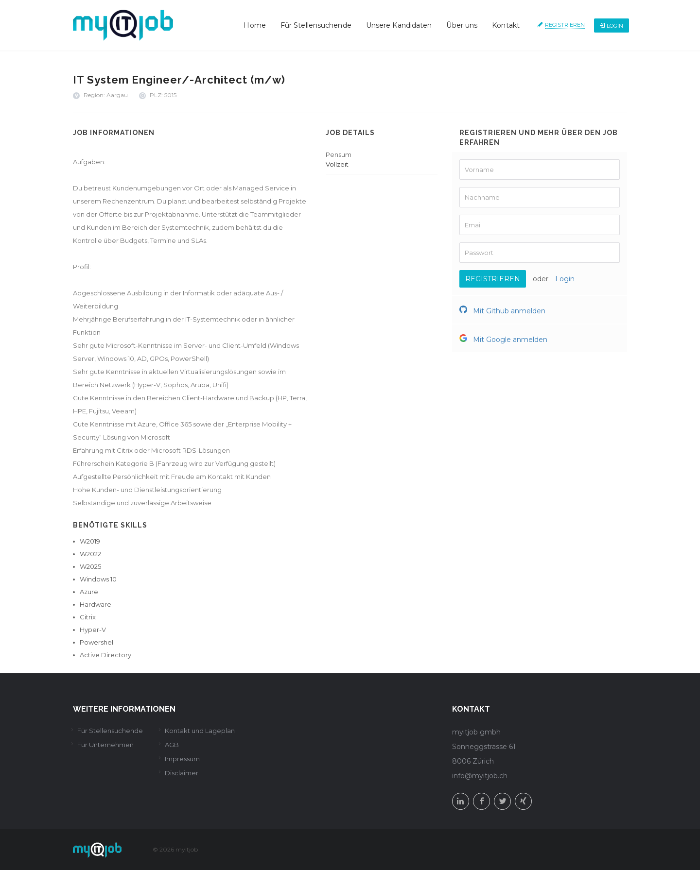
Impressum (182, 759)
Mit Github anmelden (502, 311)
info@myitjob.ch (480, 775)
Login (611, 25)
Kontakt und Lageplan (200, 730)
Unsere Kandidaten (399, 25)
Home (254, 25)
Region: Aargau (106, 95)
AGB (172, 745)
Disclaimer (181, 773)
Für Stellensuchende (315, 25)
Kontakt (506, 25)
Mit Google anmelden (503, 339)
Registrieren (565, 24)
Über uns (461, 25)
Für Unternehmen (105, 745)
